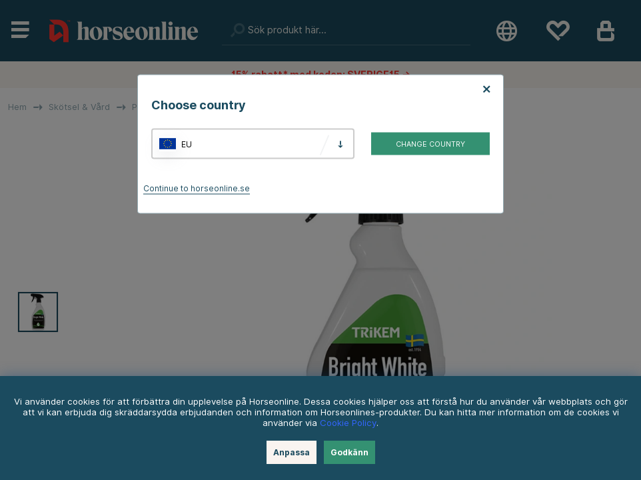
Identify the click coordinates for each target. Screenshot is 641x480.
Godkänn (349, 452)
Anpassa (291, 452)
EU (186, 144)
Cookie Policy (348, 422)
